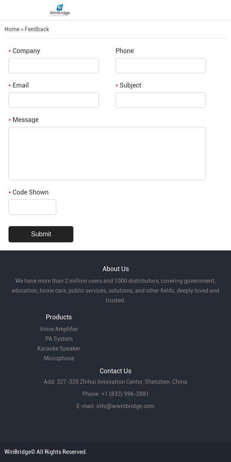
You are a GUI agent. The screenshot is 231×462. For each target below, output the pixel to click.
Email (19, 85)
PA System (59, 339)
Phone (125, 51)
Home (11, 29)
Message (23, 120)
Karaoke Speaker (58, 348)
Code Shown (29, 192)
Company (24, 51)
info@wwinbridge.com (125, 406)
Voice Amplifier (59, 329)
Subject (128, 85)
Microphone (59, 358)
